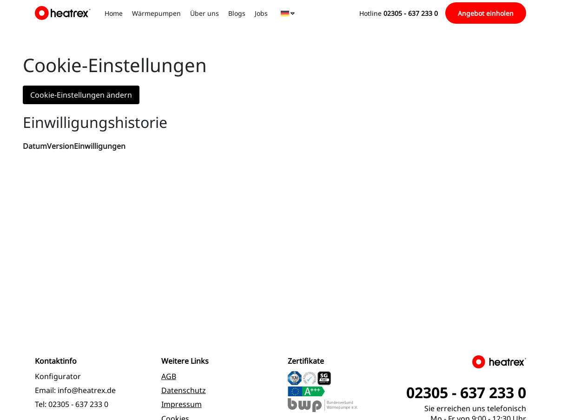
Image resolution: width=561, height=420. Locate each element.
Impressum (181, 404)
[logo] (64, 13)
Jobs (261, 13)
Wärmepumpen (156, 13)
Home (114, 13)
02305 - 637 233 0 (78, 404)
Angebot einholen (486, 13)
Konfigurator (58, 376)
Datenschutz (183, 390)
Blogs (236, 13)
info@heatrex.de (87, 390)
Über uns (204, 13)
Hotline (398, 13)
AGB (168, 376)
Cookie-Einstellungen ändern (81, 95)
